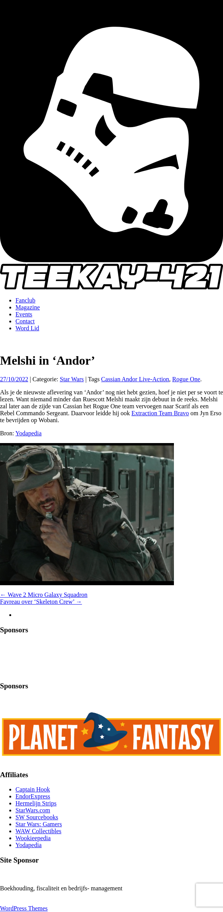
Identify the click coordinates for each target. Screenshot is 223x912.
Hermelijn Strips (35, 803)
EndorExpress (32, 796)
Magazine (27, 307)
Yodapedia (28, 433)
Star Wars (72, 379)
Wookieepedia (33, 838)
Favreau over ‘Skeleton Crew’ (41, 601)
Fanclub (25, 300)
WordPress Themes (24, 908)
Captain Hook (32, 789)
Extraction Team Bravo (160, 413)
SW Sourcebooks (36, 817)
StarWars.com (32, 810)
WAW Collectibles (38, 831)
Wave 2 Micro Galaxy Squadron (43, 594)
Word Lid (27, 328)
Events (23, 314)
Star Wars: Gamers (38, 824)
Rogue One (186, 379)
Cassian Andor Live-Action (135, 379)
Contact (25, 321)
